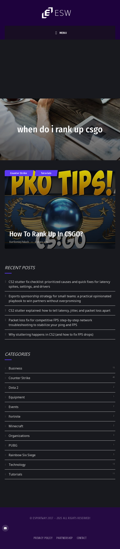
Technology (17, 464)
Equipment (17, 397)
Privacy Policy (43, 538)
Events (13, 407)
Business (15, 368)
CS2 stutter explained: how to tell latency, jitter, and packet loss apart (59, 310)
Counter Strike (18, 173)
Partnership (64, 538)
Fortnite (14, 416)
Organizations (19, 436)
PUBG (13, 445)
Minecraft (16, 426)
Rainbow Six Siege (22, 455)
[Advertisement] (60, 69)
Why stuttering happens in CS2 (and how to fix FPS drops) (51, 334)
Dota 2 (13, 387)
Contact (81, 538)
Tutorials (46, 173)
